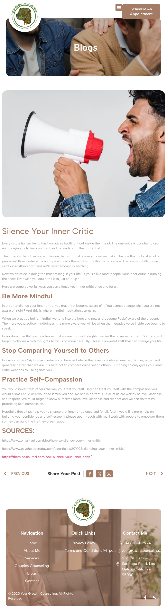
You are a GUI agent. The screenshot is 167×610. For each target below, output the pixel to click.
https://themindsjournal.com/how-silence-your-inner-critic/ (47, 457)
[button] (118, 7)
